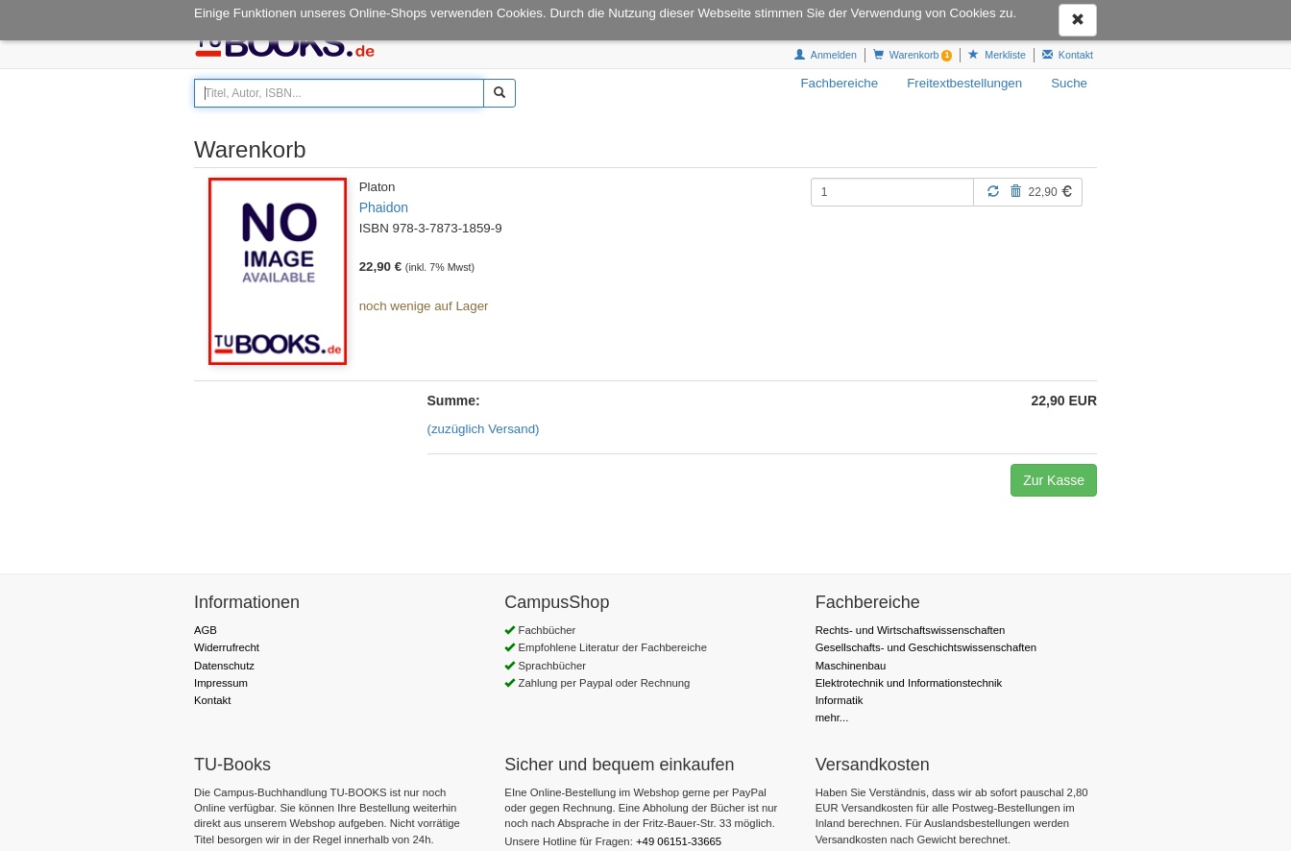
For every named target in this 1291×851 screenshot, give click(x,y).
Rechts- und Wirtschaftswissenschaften (911, 618)
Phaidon (383, 207)
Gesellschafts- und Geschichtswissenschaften (926, 636)
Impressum (221, 671)
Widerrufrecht (226, 636)
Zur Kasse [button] (1053, 468)
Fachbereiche (839, 83)
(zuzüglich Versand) (483, 417)
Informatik (840, 688)
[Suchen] (499, 93)
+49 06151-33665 (678, 830)
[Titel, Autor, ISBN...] (339, 93)
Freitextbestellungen (964, 83)
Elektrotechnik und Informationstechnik (909, 671)
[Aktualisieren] (993, 191)
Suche (1069, 83)
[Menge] (892, 192)
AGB (205, 618)
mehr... (832, 706)
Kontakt (212, 688)
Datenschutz (224, 654)
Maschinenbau (851, 654)
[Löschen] (1015, 191)
